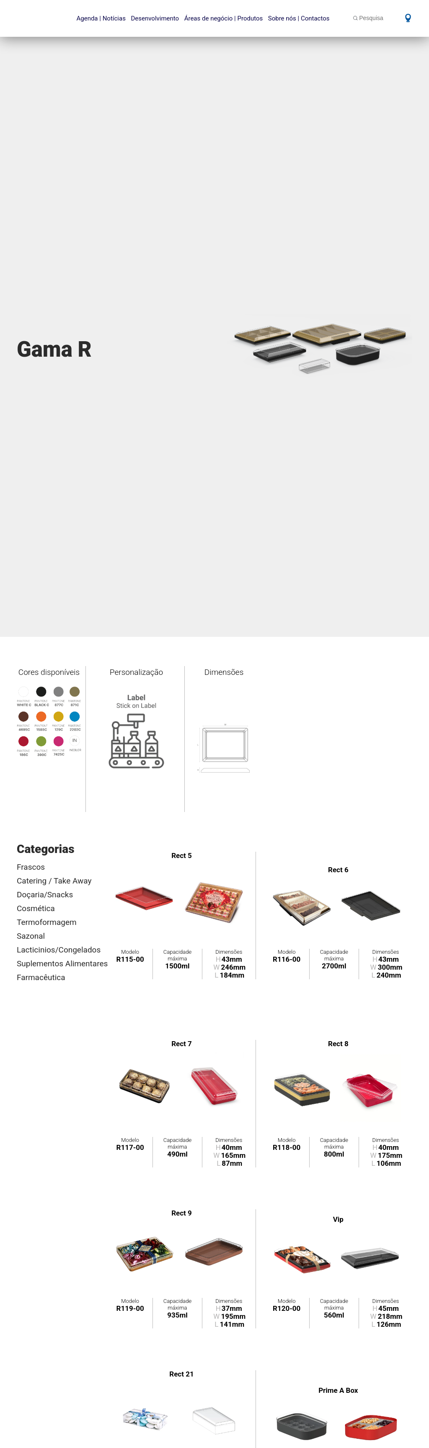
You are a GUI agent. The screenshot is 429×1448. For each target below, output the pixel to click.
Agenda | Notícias (100, 18)
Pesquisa (371, 18)
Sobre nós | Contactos (299, 18)
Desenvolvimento (155, 18)
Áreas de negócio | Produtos (223, 18)
